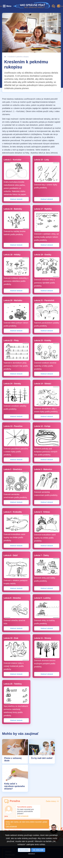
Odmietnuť (31, 854)
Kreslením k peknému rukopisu (18, 57)
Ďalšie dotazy (51, 802)
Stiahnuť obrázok (16, 199)
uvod (5, 57)
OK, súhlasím (38, 850)
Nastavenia (24, 850)
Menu (8, 6)
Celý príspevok (22, 816)
